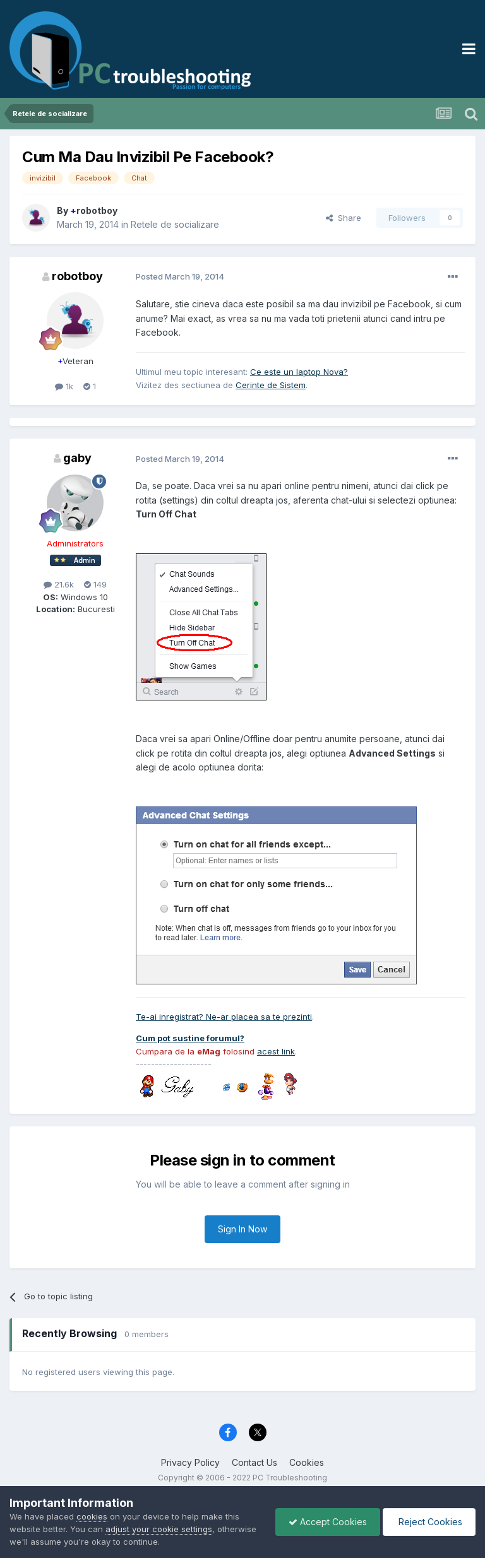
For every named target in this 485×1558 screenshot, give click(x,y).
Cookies (306, 1462)
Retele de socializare (175, 224)
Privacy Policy (190, 1462)
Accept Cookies (328, 1521)
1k (64, 386)
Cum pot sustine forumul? (190, 1038)
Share (343, 218)
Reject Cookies (429, 1521)
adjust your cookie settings (158, 1529)
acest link (276, 1051)
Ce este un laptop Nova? (299, 372)
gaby (77, 457)
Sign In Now (242, 1229)
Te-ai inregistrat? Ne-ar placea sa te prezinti (224, 1017)
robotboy (93, 210)
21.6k (59, 584)
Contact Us (254, 1462)
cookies (91, 1516)
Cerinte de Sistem (271, 385)
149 (95, 584)
